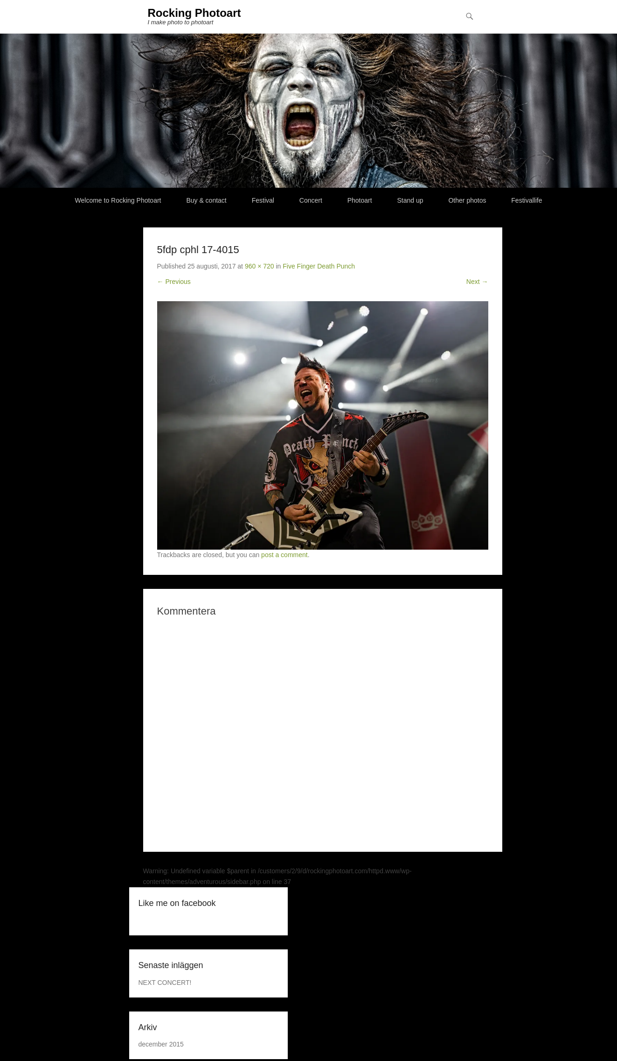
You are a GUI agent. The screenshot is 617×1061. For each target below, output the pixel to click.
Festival (263, 200)
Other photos (467, 200)
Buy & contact (206, 200)
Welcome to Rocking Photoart (118, 200)
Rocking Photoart (194, 13)
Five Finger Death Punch (319, 266)
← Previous (174, 281)
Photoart (359, 200)
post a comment (284, 555)
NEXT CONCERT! (165, 982)
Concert (310, 200)
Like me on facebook (177, 903)
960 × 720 (259, 266)
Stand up (410, 200)
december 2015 (161, 1044)
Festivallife (526, 200)
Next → (477, 281)
